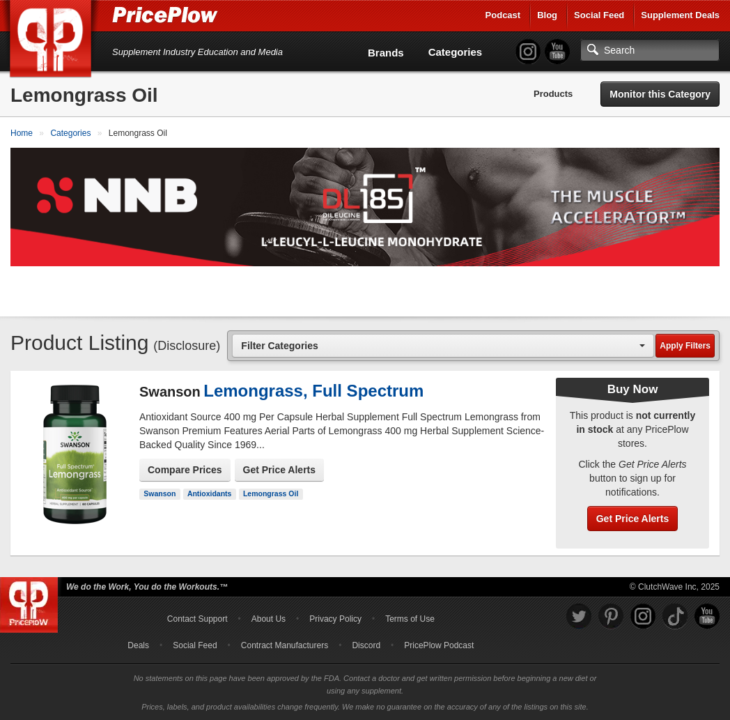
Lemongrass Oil (270, 493)
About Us (268, 619)
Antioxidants (209, 493)
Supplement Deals (680, 15)
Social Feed (599, 15)
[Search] (650, 50)
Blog (547, 15)
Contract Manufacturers (284, 645)
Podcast (503, 15)
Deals (138, 645)
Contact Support (197, 619)
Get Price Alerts (279, 469)
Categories (455, 52)
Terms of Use (410, 619)
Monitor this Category (659, 94)
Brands (386, 53)
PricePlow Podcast (439, 645)
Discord (366, 645)
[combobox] (443, 345)
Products (553, 94)
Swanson (159, 493)
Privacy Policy (335, 619)
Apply (685, 346)
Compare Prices (185, 469)
